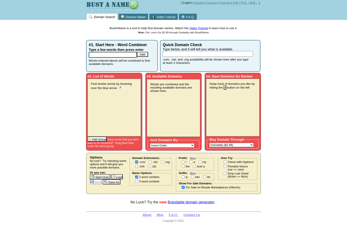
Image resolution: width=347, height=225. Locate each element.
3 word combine (149, 181)
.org (167, 162)
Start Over (100, 177)
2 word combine (149, 177)
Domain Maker (133, 17)
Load (117, 177)
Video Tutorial (163, 17)
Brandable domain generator (191, 202)
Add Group (97, 139)
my (204, 162)
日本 (236, 2)
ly (187, 177)
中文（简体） (249, 2)
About (147, 215)
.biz (154, 166)
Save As (111, 182)
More (193, 158)
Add (142, 54)
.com (142, 162)
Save (95, 182)
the (188, 166)
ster (197, 177)
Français (225, 2)
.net (155, 162)
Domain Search (102, 17)
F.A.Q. (188, 17)
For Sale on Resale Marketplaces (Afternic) (213, 187)
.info (142, 166)
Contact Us (191, 215)
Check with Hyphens (241, 162)
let (208, 177)
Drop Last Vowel (238, 175)
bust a (201, 166)
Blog (160, 215)
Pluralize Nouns (238, 168)
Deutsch (212, 2)
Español (199, 2)
